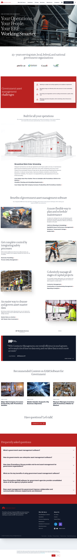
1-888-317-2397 (62, 528)
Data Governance (42, 526)
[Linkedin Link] (54, 528)
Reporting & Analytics (53, 288)
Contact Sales (69, 2)
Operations (41, 517)
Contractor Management (54, 284)
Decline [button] (58, 555)
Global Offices (57, 519)
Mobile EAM (50, 231)
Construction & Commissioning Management (60, 286)
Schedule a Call (38, 423)
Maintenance (41, 521)
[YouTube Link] (57, 528)
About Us (56, 512)
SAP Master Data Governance (9, 319)
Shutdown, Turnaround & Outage (56, 229)
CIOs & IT (41, 528)
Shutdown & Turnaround (44, 523)
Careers (56, 517)
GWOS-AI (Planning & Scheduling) (56, 225)
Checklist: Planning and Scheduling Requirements (28, 182)
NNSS (59, 331)
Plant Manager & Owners (44, 514)
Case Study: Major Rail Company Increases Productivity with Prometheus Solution (37, 185)
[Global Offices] (62, 2)
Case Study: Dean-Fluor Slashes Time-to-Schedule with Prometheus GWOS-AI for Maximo (37, 179)
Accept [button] (53, 555)
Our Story (56, 514)
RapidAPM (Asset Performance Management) (60, 227)
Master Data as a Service (8, 317)
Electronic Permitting (7, 257)
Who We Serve (43, 512)
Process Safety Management (9, 259)
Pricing (36, 2)
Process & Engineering (44, 519)
